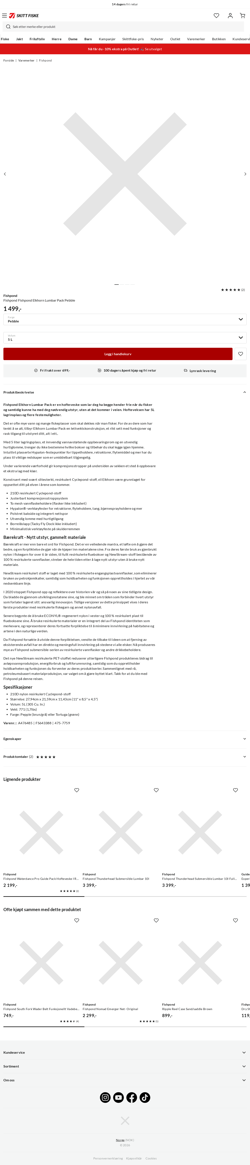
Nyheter (157, 39)
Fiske (5, 39)
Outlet (175, 39)
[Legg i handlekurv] (118, 354)
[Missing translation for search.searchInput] (7, 27)
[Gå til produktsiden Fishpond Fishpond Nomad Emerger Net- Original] (121, 963)
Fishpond (45, 60)
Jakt (19, 39)
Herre (57, 39)
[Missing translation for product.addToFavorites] (241, 354)
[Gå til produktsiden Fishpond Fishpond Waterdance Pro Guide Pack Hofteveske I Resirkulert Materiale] (41, 832)
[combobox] (123, 26)
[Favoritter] (216, 16)
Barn (88, 39)
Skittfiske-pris (133, 39)
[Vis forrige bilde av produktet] (5, 174)
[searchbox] (127, 26)
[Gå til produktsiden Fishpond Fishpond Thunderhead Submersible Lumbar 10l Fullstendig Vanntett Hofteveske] (200, 832)
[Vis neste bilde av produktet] (245, 174)
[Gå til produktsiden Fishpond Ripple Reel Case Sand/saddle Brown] (200, 963)
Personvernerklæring (108, 1158)
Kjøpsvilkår (134, 1158)
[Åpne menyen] (4, 15)
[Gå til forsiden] (24, 15)
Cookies (151, 1158)
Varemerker (196, 39)
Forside (8, 60)
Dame (73, 39)
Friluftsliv (37, 39)
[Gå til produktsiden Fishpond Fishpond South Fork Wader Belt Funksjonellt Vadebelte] (41, 963)
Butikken (219, 39)
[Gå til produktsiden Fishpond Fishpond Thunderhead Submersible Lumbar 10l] (121, 832)
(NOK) (125, 1140)
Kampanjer (107, 39)
